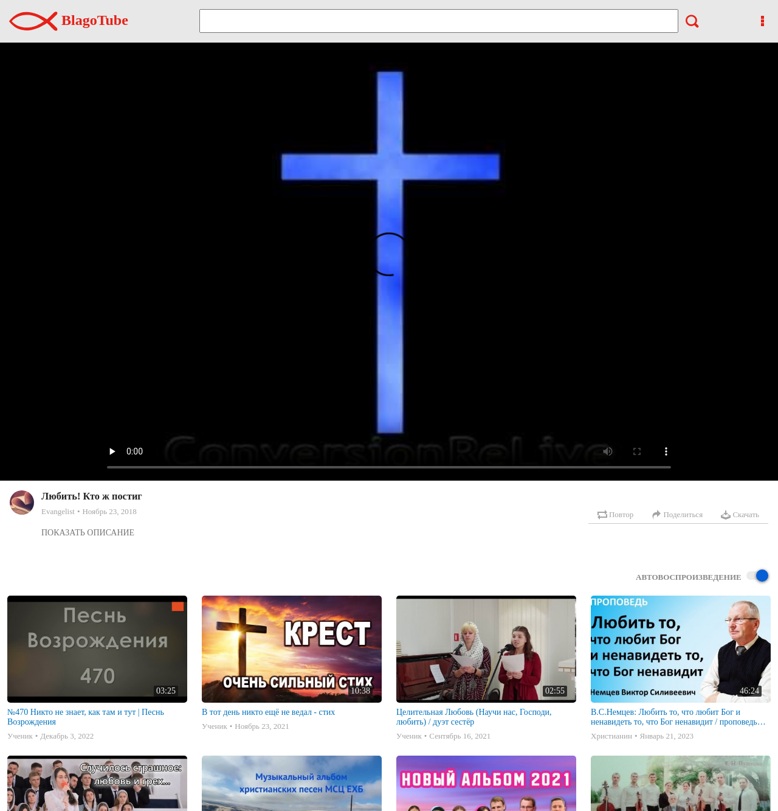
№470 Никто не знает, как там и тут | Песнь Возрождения (85, 717)
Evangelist (58, 511)
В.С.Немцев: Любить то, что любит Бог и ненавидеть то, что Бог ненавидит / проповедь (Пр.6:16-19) (674, 717)
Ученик (20, 735)
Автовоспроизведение (702, 576)
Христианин (611, 735)
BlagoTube (68, 20)
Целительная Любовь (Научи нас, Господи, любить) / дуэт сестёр (474, 717)
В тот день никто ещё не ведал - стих (268, 712)
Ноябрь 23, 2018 (109, 511)
